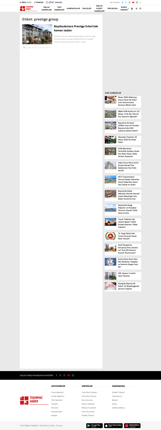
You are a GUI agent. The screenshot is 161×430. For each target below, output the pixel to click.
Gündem (54, 404)
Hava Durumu (87, 400)
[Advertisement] (123, 51)
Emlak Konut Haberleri (99, 8)
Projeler (112, 8)
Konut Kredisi (124, 8)
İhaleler (86, 8)
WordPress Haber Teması (51, 425)
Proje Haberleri (57, 392)
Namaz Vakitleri (88, 404)
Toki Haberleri (59, 8)
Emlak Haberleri (47, 8)
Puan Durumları (88, 412)
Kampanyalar (73, 8)
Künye (114, 404)
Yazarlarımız (117, 396)
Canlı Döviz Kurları (89, 396)
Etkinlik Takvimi (88, 415)
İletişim (115, 400)
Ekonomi (54, 408)
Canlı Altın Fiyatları (89, 392)
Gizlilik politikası (118, 408)
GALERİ (25, 2)
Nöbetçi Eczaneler (89, 408)
